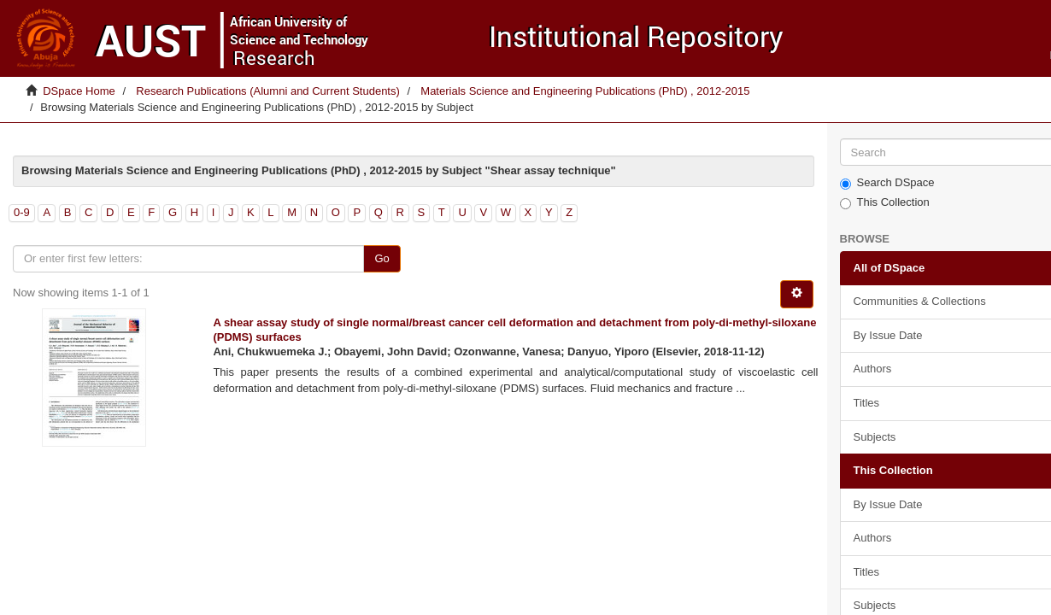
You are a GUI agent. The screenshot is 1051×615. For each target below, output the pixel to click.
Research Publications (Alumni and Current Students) (268, 91)
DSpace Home (79, 91)
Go (381, 258)
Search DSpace (887, 183)
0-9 (22, 212)
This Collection (885, 202)
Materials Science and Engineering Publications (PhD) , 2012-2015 (584, 91)
